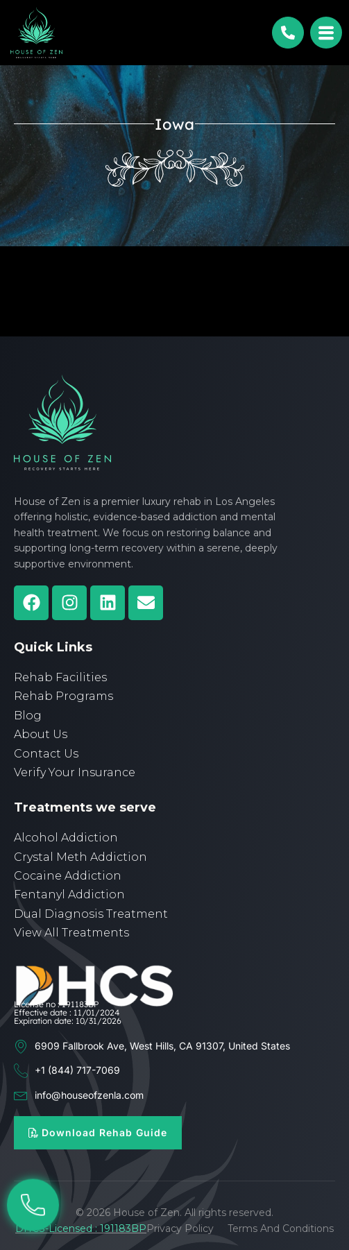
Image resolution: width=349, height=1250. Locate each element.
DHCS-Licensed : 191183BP (80, 1228)
